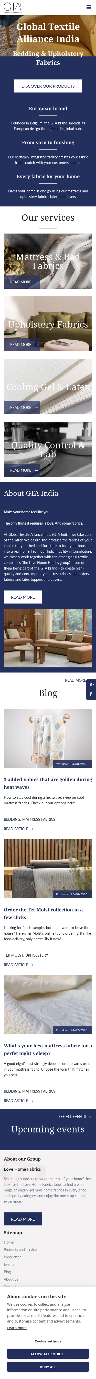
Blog (7, 1272)
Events (9, 1264)
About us (11, 1279)
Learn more (17, 1327)
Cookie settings (48, 1341)
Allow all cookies (47, 1354)
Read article (16, 829)
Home (9, 1242)
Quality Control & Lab (48, 449)
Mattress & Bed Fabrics (48, 261)
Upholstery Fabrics (48, 324)
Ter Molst (13, 955)
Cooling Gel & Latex (48, 387)
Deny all (48, 1367)
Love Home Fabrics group (49, 562)
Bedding (12, 819)
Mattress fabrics (38, 819)
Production (13, 1257)
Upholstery (36, 955)
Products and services (21, 1249)
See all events (72, 1116)
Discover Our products (48, 86)
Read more (20, 282)
